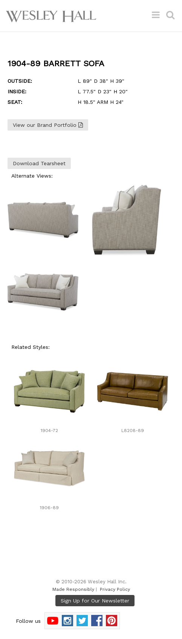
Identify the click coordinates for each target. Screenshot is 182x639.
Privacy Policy (115, 589)
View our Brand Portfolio (48, 125)
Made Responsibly (73, 589)
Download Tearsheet (39, 163)
